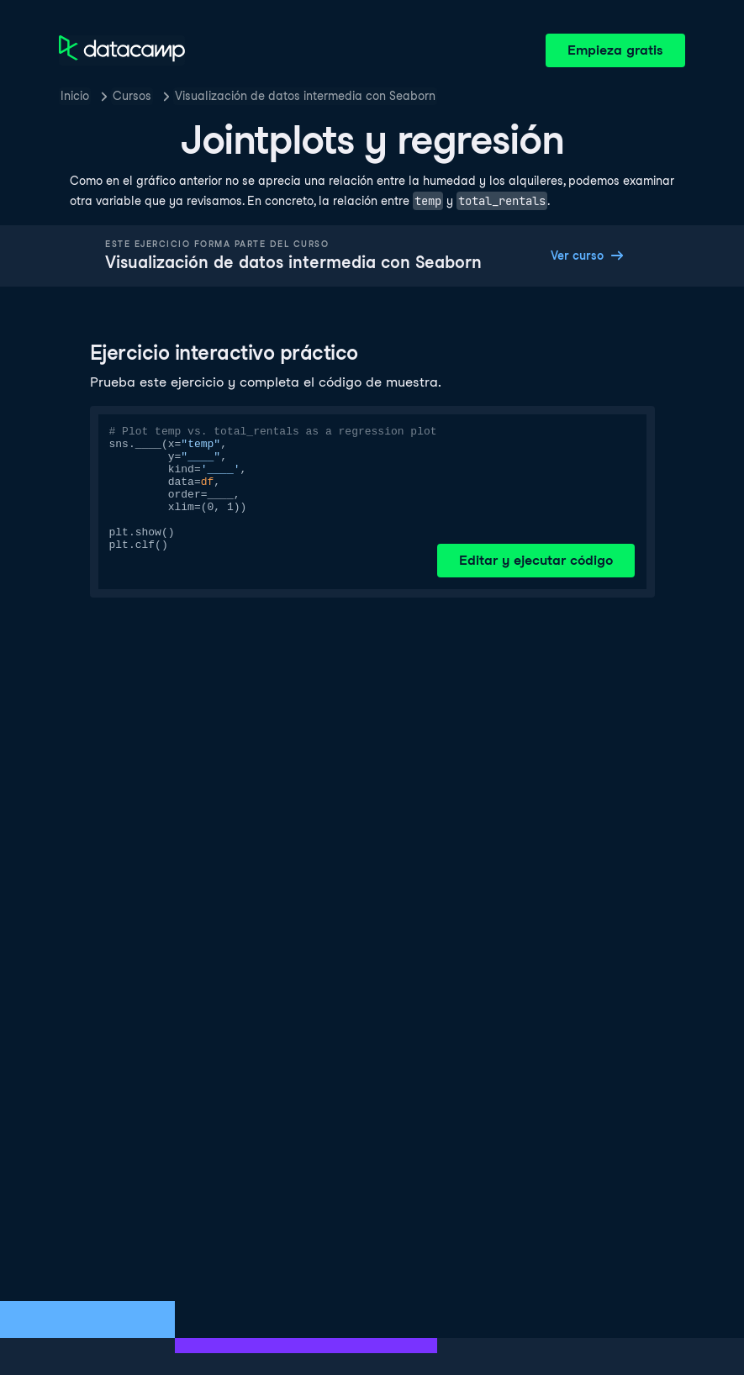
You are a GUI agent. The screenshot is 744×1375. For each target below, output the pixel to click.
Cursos (132, 96)
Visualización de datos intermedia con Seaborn (305, 96)
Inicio (75, 96)
